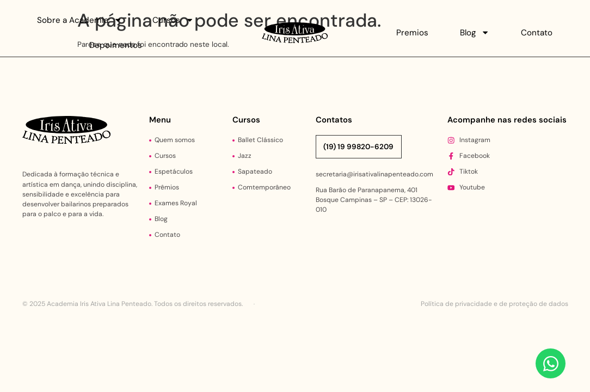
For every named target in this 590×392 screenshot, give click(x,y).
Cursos (173, 19)
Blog (474, 32)
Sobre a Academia (79, 19)
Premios (412, 32)
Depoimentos (115, 45)
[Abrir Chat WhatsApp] (551, 363)
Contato (536, 32)
